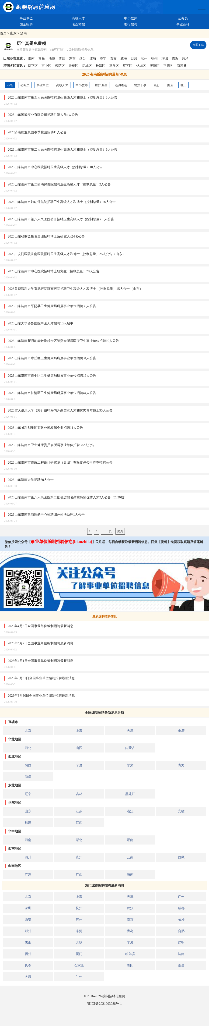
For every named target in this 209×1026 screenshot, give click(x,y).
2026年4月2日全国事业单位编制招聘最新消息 (40, 643)
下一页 (107, 531)
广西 (79, 874)
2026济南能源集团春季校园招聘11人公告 (37, 132)
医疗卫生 (101, 85)
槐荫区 (60, 65)
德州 (154, 58)
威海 (123, 58)
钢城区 (141, 65)
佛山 (28, 942)
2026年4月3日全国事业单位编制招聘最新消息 (40, 626)
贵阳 (130, 965)
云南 (130, 857)
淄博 (52, 58)
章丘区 (114, 65)
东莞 (79, 931)
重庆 (181, 730)
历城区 (87, 65)
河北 (28, 748)
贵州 (79, 857)
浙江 (130, 811)
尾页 (120, 531)
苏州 (79, 919)
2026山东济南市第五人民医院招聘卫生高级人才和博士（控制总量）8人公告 (62, 97)
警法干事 (140, 85)
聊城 (164, 58)
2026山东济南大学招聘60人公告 (31, 480)
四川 (28, 857)
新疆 (28, 776)
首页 (3, 33)
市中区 (46, 65)
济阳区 (155, 65)
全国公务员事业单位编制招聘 (202, 7)
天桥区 (73, 65)
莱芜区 (127, 65)
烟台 (82, 58)
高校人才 (78, 18)
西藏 (181, 857)
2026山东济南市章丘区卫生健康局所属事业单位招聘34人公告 (52, 358)
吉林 (79, 794)
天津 (130, 730)
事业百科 (182, 24)
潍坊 (93, 58)
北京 (28, 730)
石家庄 (79, 965)
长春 (28, 965)
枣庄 (62, 58)
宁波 (130, 942)
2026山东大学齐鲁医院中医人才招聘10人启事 (40, 323)
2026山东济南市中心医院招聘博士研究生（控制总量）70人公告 (53, 271)
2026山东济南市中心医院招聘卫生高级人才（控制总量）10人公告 (55, 167)
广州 (181, 896)
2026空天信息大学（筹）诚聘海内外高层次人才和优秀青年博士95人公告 (60, 410)
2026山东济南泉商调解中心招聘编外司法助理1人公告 (46, 514)
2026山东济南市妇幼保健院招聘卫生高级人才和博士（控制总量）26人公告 (62, 202)
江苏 (79, 811)
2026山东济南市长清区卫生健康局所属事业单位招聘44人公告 (52, 393)
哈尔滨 (130, 954)
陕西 (28, 765)
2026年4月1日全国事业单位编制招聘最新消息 (40, 661)
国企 (170, 85)
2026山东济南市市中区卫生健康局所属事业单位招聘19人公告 (52, 375)
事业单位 (26, 18)
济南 (23, 33)
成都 (181, 908)
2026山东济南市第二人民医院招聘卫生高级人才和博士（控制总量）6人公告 (62, 149)
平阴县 (168, 65)
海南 (130, 874)
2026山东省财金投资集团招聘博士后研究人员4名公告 (46, 236)
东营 (72, 58)
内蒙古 (130, 748)
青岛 (41, 58)
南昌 (181, 965)
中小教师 (130, 18)
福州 (28, 954)
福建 (28, 822)
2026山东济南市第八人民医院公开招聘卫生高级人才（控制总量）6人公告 (61, 219)
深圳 (28, 908)
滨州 (144, 58)
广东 (28, 874)
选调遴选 (121, 85)
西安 (28, 919)
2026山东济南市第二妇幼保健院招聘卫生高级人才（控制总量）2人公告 (59, 184)
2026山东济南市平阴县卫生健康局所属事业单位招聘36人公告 (52, 306)
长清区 (100, 65)
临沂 (175, 58)
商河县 (182, 65)
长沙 (181, 919)
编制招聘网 (29, 7)
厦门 (79, 954)
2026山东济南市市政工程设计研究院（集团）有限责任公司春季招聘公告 (60, 462)
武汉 (130, 908)
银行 (157, 85)
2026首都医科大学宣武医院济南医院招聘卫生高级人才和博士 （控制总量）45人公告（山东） (75, 289)
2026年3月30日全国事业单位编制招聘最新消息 (41, 695)
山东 (13, 33)
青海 (181, 765)
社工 (184, 85)
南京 (130, 919)
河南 (28, 840)
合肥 (181, 931)
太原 (28, 977)
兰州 (79, 977)
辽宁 (28, 794)
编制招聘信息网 (113, 996)
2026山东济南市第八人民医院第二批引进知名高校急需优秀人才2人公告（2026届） (67, 497)
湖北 (79, 840)
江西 (79, 822)
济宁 (103, 58)
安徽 (181, 811)
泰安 (113, 58)
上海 (79, 730)
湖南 (130, 840)
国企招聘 (26, 24)
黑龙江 (130, 794)
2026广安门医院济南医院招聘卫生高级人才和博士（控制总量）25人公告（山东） (66, 254)
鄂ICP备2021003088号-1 (104, 1003)
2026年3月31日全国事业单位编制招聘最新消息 (41, 678)
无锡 (79, 942)
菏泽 (185, 58)
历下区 (33, 65)
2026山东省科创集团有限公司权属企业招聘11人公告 (45, 428)
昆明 (181, 942)
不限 (10, 85)
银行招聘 (130, 24)
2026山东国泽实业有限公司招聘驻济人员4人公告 (43, 115)
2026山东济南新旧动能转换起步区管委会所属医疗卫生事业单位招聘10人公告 (63, 341)
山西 (79, 748)
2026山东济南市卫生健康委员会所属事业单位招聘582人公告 (51, 445)
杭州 (79, 908)
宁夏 (79, 765)
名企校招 (78, 24)
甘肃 (130, 765)
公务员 (183, 18)
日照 (134, 58)
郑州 (28, 931)
